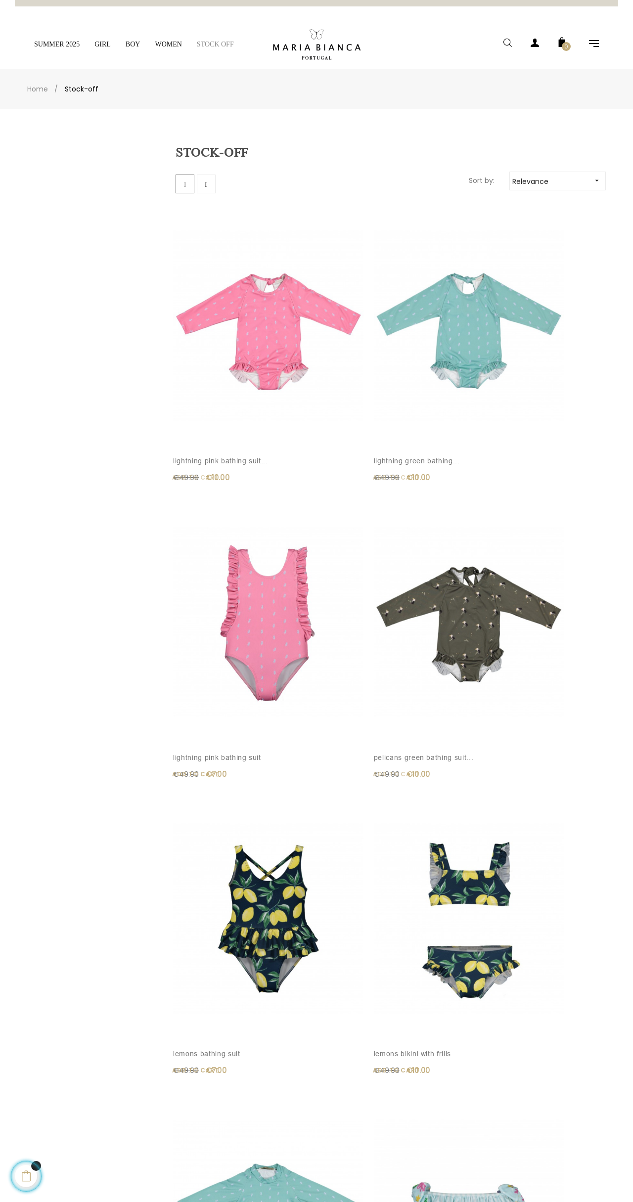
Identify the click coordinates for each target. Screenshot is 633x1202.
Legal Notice (189, 1103)
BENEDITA (301, 902)
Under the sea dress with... (210, 717)
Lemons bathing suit (209, 521)
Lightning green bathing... (312, 336)
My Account (342, 1083)
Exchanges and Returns (207, 1143)
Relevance (558, 167)
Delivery (182, 1083)
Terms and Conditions (204, 1123)
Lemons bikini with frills (325, 521)
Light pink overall (315, 711)
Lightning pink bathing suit (434, 336)
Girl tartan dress (425, 902)
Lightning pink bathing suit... (212, 336)
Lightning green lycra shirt (433, 526)
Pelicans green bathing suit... (548, 336)
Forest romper (532, 902)
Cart (330, 1103)
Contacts (29, 1103)
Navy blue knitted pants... (205, 908)
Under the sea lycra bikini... (542, 526)
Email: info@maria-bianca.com (63, 1083)
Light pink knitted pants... (426, 717)
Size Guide (187, 1162)
